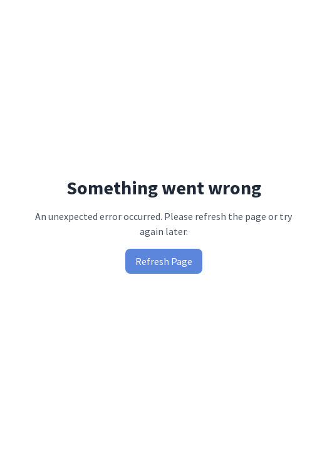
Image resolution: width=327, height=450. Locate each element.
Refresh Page (163, 261)
